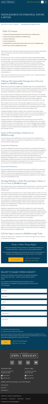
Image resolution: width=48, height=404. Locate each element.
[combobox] (24, 313)
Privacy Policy (12, 398)
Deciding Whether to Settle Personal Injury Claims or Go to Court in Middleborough (23, 43)
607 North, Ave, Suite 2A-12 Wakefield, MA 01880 (7, 372)
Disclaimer (28, 398)
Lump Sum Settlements (9, 39)
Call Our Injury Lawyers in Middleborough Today (15, 45)
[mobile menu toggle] (45, 2)
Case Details (5, 319)
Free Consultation (15, 259)
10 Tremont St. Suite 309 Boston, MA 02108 (30, 372)
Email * (3, 307)
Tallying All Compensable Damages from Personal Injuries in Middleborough (21, 34)
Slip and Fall (3, 387)
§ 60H (35, 125)
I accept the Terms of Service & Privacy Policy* (13, 331)
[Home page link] (8, 2)
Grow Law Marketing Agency (13, 401)
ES (42, 2)
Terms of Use (4, 398)
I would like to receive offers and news (11, 329)
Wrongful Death (4, 385)
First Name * (5, 290)
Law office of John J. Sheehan (9, 24)
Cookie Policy (20, 398)
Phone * (4, 302)
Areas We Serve (4, 390)
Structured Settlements (9, 41)
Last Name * (4, 296)
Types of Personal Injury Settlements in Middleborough (17, 36)
